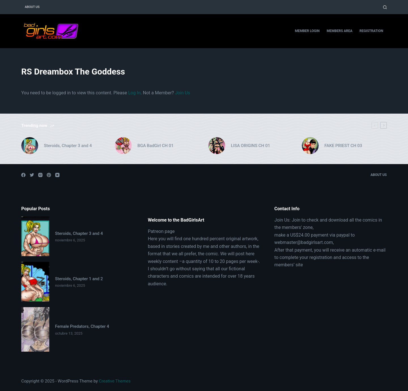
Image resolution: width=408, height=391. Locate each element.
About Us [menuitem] (32, 7)
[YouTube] (57, 175)
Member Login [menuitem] (307, 31)
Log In (134, 92)
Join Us (182, 92)
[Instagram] (40, 175)
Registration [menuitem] (371, 31)
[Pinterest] (49, 175)
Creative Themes (115, 381)
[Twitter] (32, 175)
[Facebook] (23, 175)
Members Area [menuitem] (339, 31)
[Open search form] (385, 7)
